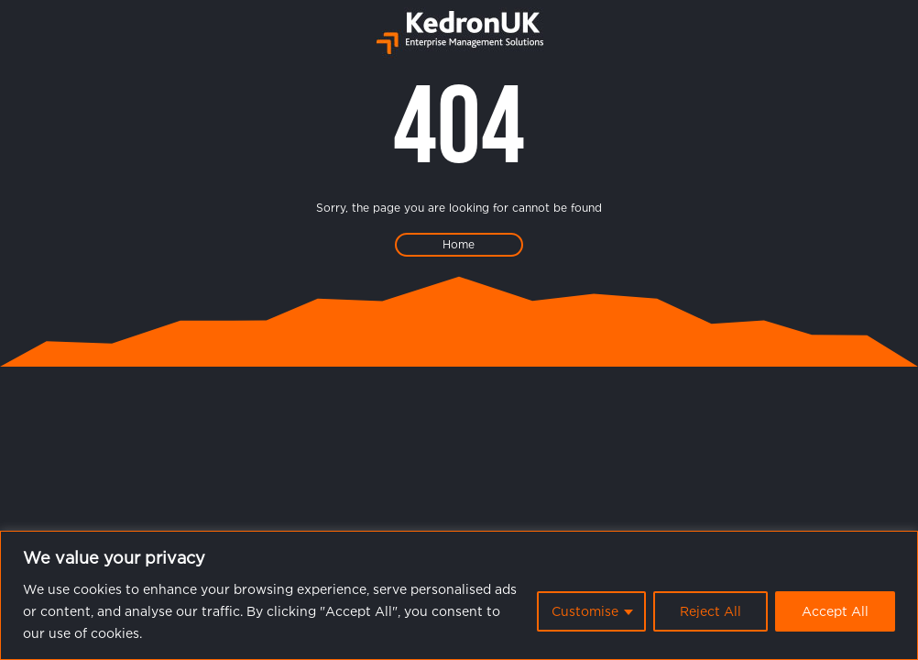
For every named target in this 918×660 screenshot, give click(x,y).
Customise (585, 611)
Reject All (710, 611)
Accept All (835, 611)
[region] (459, 595)
